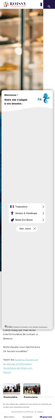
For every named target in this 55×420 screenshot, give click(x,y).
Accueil (6, 274)
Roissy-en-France (19, 309)
